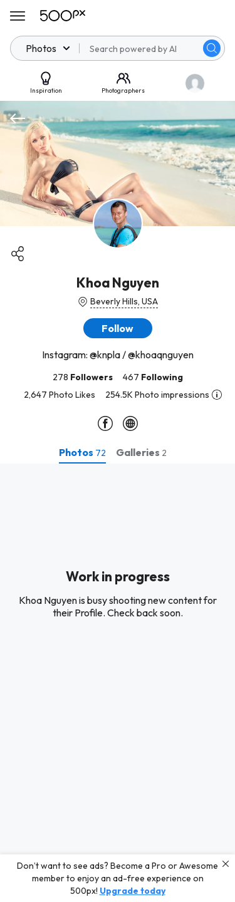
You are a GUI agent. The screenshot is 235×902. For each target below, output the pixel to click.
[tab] (82, 452)
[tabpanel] (117, 683)
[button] (117, 328)
